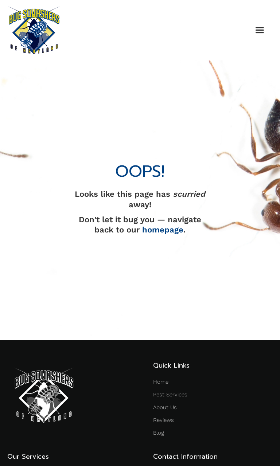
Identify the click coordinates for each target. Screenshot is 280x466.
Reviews (163, 420)
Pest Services (170, 394)
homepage (162, 229)
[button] (259, 30)
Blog (158, 433)
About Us (165, 407)
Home (160, 382)
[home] (34, 30)
